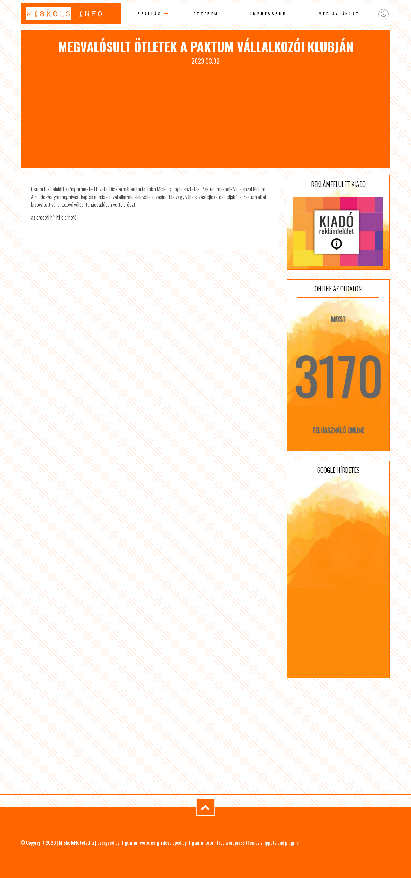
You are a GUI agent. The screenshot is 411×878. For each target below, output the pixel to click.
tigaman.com (202, 842)
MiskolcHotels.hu (76, 842)
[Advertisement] (205, 114)
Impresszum (268, 13)
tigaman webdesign (141, 842)
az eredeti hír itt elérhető (53, 217)
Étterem (206, 13)
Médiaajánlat (339, 13)
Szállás (149, 13)
